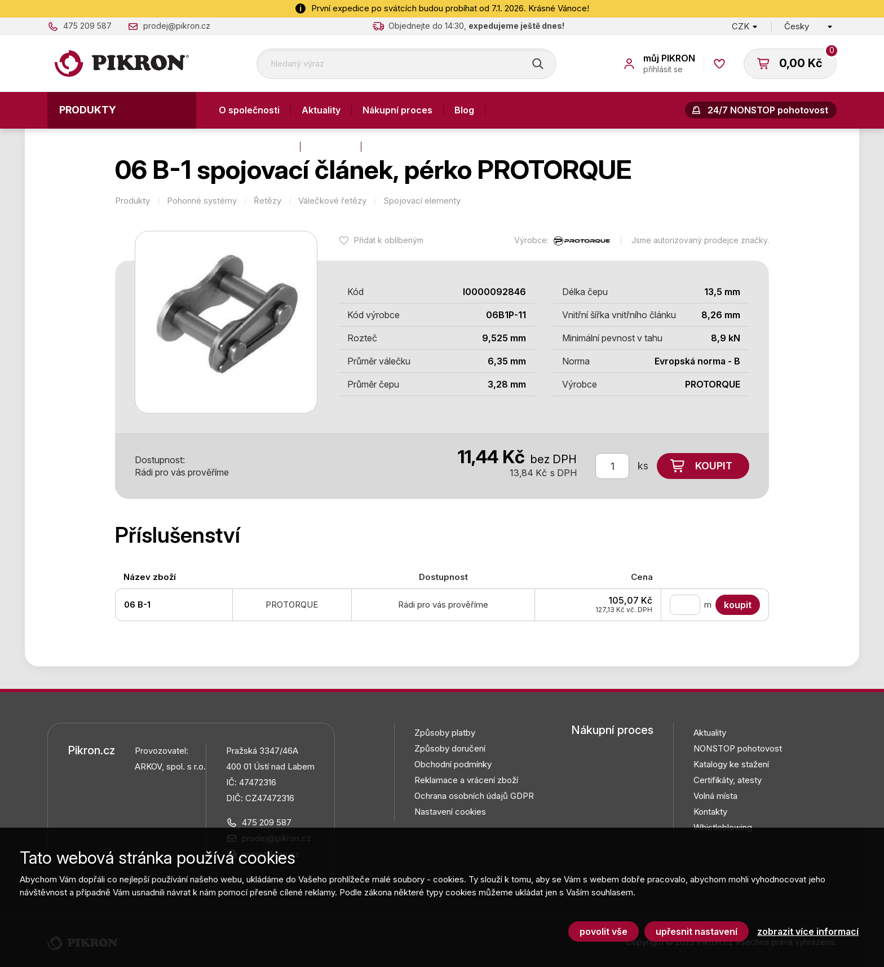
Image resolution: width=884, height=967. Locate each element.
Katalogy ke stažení (731, 764)
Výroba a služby (254, 146)
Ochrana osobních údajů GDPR (474, 795)
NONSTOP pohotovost (737, 748)
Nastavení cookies (450, 811)
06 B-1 (137, 604)
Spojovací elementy (422, 201)
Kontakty (330, 146)
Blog (464, 110)
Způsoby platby (444, 732)
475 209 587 (87, 25)
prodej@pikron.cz (176, 25)
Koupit (713, 466)
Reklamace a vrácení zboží (466, 780)
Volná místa (715, 795)
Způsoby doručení (449, 748)
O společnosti (249, 110)
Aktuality (321, 110)
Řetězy (267, 201)
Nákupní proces (397, 110)
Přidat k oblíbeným (388, 240)
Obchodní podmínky (453, 764)
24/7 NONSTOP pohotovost (768, 110)
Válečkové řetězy (332, 201)
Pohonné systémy (202, 201)
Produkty (87, 110)
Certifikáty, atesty (727, 780)
